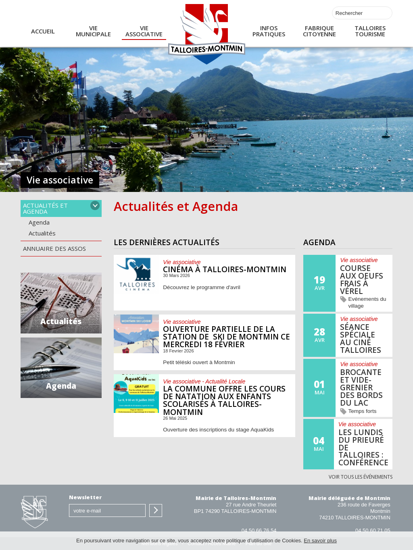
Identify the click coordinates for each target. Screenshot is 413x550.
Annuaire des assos (54, 248)
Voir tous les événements (360, 477)
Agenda (39, 222)
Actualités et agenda (45, 208)
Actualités (42, 233)
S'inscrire (155, 510)
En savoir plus (320, 541)
